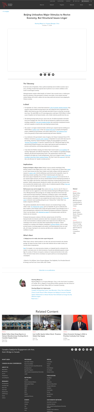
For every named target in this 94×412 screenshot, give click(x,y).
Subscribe (52, 1)
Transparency (5, 375)
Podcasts (49, 363)
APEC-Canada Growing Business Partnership (33, 372)
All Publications (5, 383)
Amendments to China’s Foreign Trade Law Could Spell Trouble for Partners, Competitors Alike (77, 227)
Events (81, 4)
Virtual (25, 408)
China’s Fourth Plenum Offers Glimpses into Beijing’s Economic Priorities (51, 292)
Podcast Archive (50, 372)
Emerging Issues (27, 367)
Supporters (61, 1)
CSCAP (26, 394)
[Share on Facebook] (41, 74)
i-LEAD (25, 374)
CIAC (25, 410)
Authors (3, 397)
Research (52, 4)
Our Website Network (54, 400)
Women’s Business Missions (30, 382)
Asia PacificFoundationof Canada (10, 5)
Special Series (50, 394)
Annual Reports (5, 377)
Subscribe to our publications (47, 270)
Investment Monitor (51, 404)
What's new (6, 359)
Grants (3, 395)
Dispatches (49, 382)
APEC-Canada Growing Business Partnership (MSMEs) (56, 407)
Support (68, 1)
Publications (51, 375)
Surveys (48, 392)
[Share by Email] (53, 74)
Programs (62, 4)
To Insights (6, 11)
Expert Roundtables (28, 363)
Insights (48, 380)
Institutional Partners (28, 396)
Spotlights (49, 396)
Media (90, 4)
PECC (25, 392)
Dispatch (75, 191)
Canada (26, 404)
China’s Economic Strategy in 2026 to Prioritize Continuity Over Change (75, 335)
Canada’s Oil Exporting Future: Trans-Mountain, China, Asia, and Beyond (51, 290)
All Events (26, 402)
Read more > (35, 298)
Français (86, 1)
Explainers (49, 388)
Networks (72, 4)
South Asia (4, 389)
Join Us (3, 373)
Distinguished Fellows (29, 384)
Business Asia (5, 391)
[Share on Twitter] (45, 74)
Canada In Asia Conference (53, 409)
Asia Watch (49, 377)
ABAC (25, 388)
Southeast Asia (5, 385)
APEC (25, 390)
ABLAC (26, 386)
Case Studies (49, 390)
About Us (42, 4)
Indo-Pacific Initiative (28, 361)
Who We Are (4, 371)
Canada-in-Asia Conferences (11, 363)
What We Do (4, 369)
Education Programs (28, 370)
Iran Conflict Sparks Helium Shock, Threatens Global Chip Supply (77, 214)
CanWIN (26, 380)
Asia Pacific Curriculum (52, 402)
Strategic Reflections (51, 386)
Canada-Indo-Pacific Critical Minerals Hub (33, 365)
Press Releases (50, 367)
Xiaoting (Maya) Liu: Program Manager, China (47, 23)
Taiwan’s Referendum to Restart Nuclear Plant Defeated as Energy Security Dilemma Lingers (51, 295)
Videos (48, 365)
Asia (25, 406)
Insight (74, 208)
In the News (49, 361)
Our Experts (49, 370)
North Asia (4, 387)
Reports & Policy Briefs (52, 384)
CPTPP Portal (5, 393)
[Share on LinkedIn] (49, 74)
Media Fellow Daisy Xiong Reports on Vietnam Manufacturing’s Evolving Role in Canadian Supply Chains (15, 336)
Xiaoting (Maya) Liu (36, 279)
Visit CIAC (76, 1)
